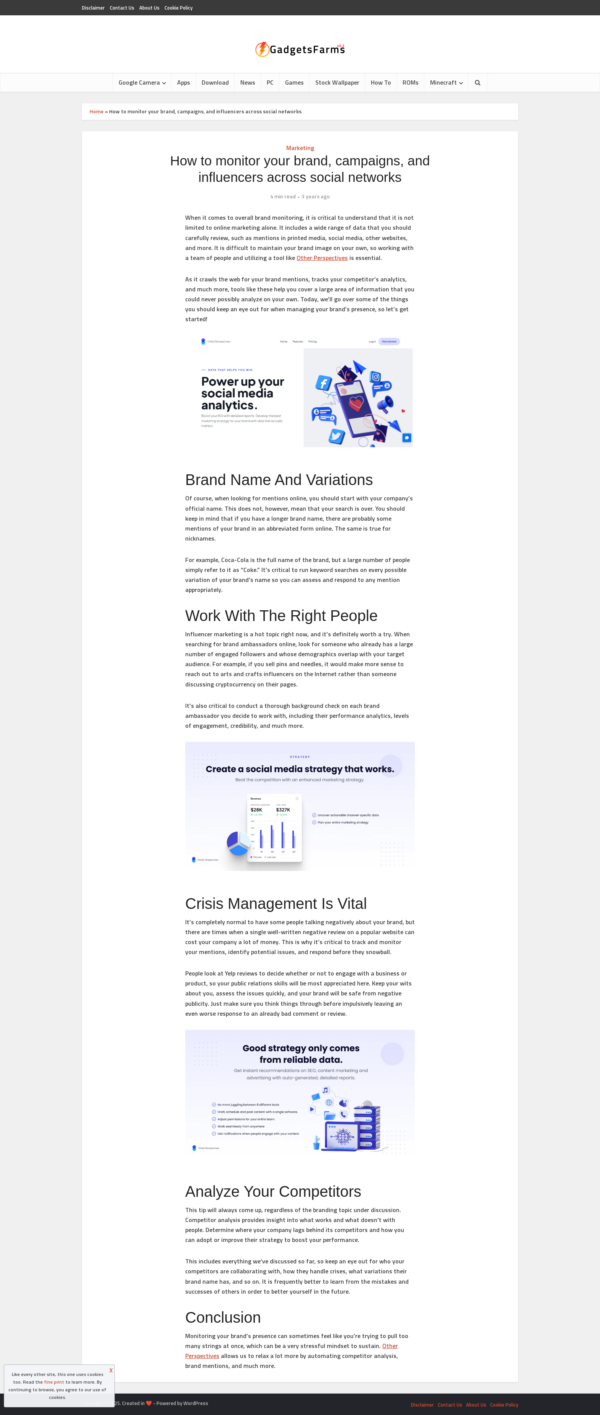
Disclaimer (93, 7)
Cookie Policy (178, 7)
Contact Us (122, 7)
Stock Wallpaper (337, 82)
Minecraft (443, 82)
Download (215, 82)
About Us (149, 7)
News (247, 82)
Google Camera (139, 82)
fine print (54, 1382)
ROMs (411, 82)
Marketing (300, 147)
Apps (183, 82)
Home (97, 111)
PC (270, 82)
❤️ (149, 1403)
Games (294, 82)
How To (381, 82)
